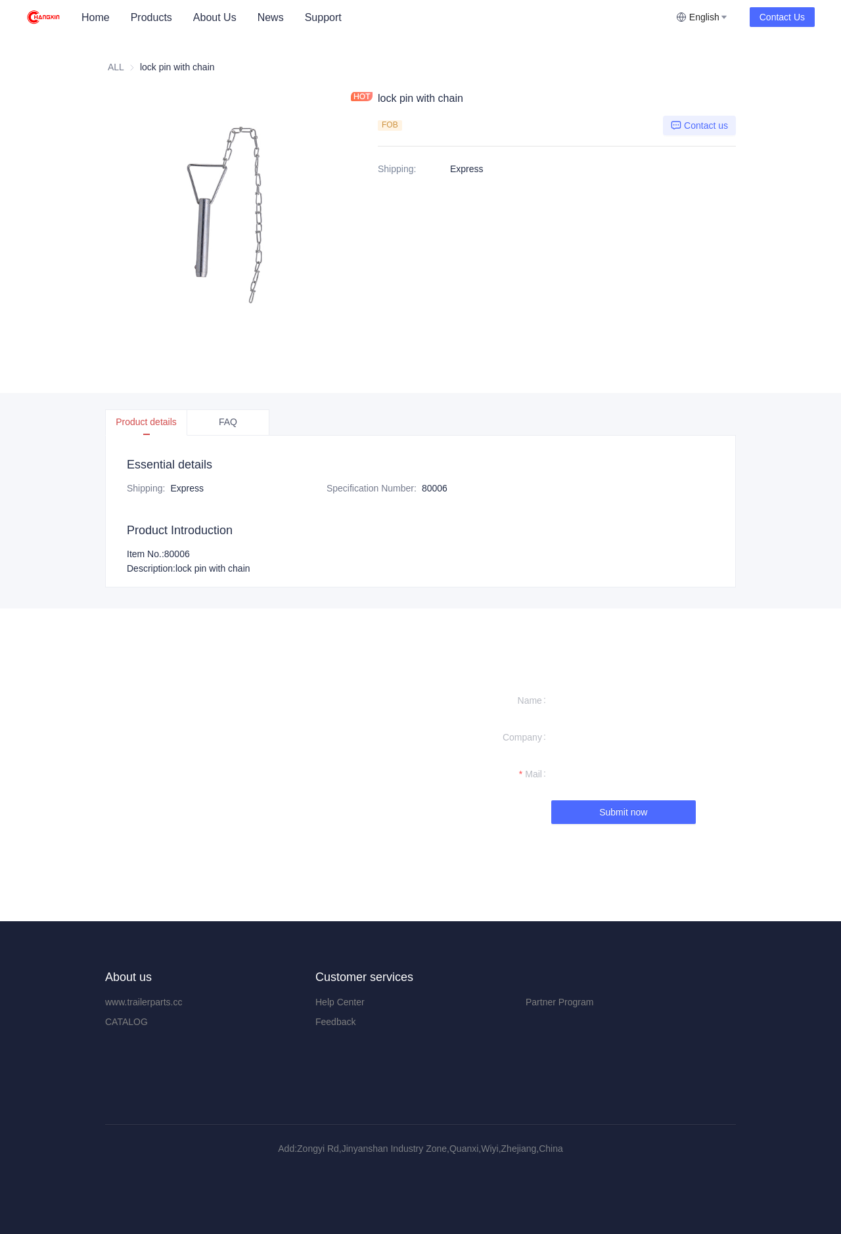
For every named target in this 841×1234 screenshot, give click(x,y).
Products (151, 17)
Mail (533, 774)
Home (95, 17)
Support (323, 17)
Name (530, 700)
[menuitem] (95, 18)
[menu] (373, 17)
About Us (215, 17)
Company (522, 737)
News (271, 17)
